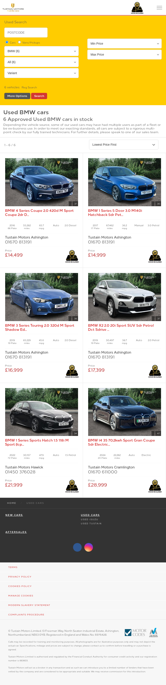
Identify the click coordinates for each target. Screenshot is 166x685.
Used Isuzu (89, 519)
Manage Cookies (20, 595)
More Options (17, 96)
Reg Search (29, 87)
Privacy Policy (20, 576)
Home (11, 503)
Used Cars (90, 515)
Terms (13, 567)
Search (39, 96)
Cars (10, 42)
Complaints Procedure (26, 614)
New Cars (14, 515)
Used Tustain (91, 523)
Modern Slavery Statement (29, 605)
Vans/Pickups (28, 42)
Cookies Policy (20, 586)
